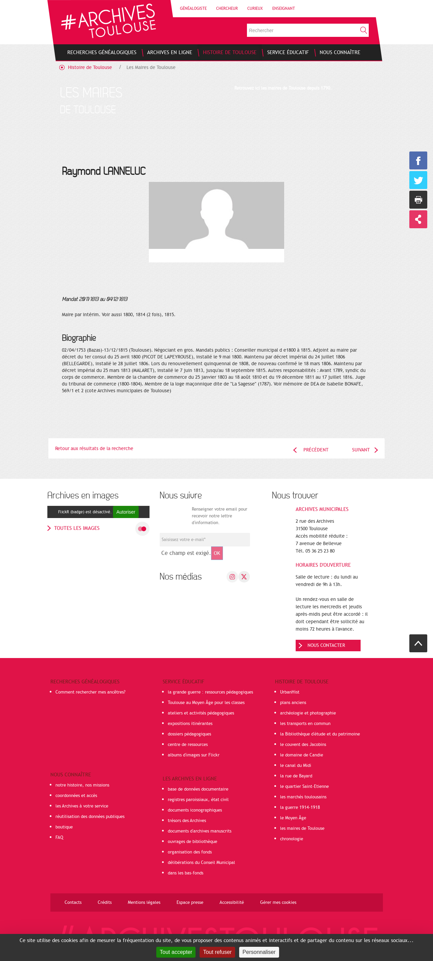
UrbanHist (289, 692)
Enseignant (283, 8)
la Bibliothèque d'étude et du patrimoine (320, 734)
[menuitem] (102, 52)
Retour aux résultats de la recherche (94, 448)
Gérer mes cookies (278, 902)
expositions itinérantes (190, 723)
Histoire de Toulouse (90, 67)
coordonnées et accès (76, 795)
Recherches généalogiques (84, 682)
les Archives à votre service (81, 806)
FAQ (59, 837)
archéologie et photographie (308, 713)
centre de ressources (188, 744)
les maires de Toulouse (302, 828)
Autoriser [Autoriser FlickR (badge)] (125, 512)
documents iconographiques (195, 810)
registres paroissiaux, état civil (198, 799)
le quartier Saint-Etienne (304, 786)
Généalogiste (193, 8)
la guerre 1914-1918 (300, 807)
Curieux (255, 8)
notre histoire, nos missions (82, 785)
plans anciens (293, 702)
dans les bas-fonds (185, 873)
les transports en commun (305, 723)
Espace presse (190, 902)
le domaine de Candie (301, 755)
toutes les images (76, 528)
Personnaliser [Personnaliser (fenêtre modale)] (259, 952)
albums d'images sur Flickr (194, 755)
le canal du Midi (295, 765)
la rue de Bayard (296, 776)
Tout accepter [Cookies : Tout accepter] (176, 952)
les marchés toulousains (303, 797)
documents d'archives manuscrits (199, 831)
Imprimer (418, 200)
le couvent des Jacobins (303, 744)
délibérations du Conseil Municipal (201, 862)
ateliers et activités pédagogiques (201, 713)
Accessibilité (232, 902)
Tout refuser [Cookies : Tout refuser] (217, 952)
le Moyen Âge (293, 818)
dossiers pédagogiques (189, 734)
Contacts (73, 902)
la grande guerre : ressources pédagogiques (210, 692)
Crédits (105, 902)
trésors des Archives (187, 820)
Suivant (361, 450)
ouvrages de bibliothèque (192, 841)
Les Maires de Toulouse (151, 67)
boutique (64, 827)
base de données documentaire (198, 789)
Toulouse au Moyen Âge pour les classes (206, 702)
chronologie (291, 839)
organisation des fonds (190, 852)
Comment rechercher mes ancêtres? (90, 692)
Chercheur (227, 8)
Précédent (315, 450)
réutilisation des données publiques (89, 816)
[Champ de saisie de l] (205, 539)
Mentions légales (144, 902)
